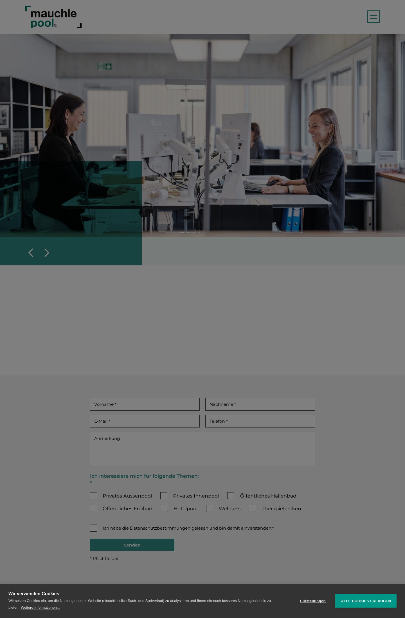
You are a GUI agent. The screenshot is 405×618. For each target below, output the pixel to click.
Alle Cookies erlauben (366, 601)
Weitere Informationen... (40, 607)
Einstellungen (313, 601)
